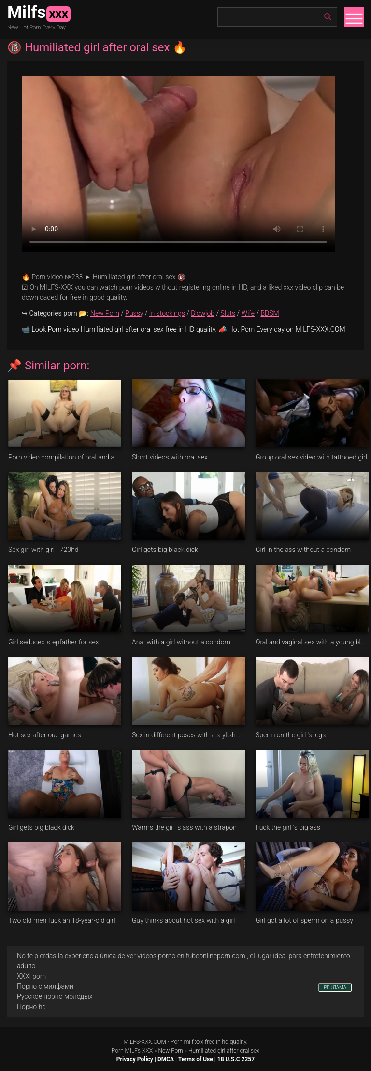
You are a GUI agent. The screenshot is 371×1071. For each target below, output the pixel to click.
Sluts (227, 313)
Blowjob (202, 313)
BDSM (269, 313)
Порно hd (31, 1006)
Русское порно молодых (54, 996)
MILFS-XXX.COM (144, 1042)
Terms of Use (195, 1059)
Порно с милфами (45, 986)
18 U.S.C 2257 (236, 1059)
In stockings (167, 313)
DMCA (165, 1059)
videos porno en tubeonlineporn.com (191, 956)
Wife (248, 313)
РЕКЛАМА (335, 987)
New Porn (104, 313)
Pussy (134, 313)
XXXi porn (31, 976)
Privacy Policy (134, 1059)
